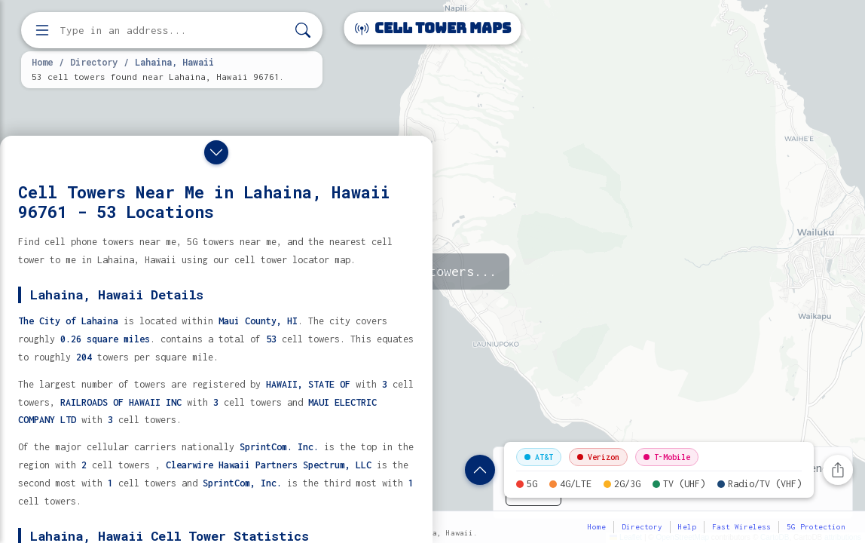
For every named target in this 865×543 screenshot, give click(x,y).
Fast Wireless (741, 527)
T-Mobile (666, 457)
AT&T (538, 457)
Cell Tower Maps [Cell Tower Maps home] (433, 28)
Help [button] (687, 527)
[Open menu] (42, 30)
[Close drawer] (216, 152)
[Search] (302, 30)
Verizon (598, 457)
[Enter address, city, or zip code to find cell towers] (173, 30)
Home (42, 62)
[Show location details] (480, 470)
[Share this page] (838, 470)
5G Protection (816, 527)
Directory (94, 62)
